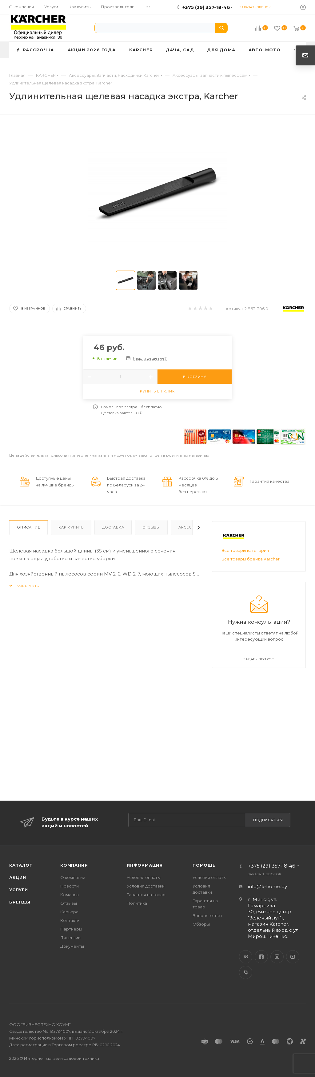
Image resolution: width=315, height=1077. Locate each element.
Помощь (204, 865)
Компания (74, 865)
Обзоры (201, 924)
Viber (245, 972)
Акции (17, 877)
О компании (72, 877)
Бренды (19, 901)
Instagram (277, 956)
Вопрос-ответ (207, 915)
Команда (69, 894)
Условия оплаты (144, 877)
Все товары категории (245, 550)
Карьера (69, 911)
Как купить (71, 527)
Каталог (20, 865)
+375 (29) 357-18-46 (206, 7)
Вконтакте (245, 956)
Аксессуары (191, 527)
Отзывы (151, 527)
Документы (72, 946)
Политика (137, 903)
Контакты (70, 920)
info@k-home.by (267, 886)
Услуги (18, 889)
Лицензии (70, 937)
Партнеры (71, 929)
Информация (145, 865)
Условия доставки (146, 886)
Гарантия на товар (146, 894)
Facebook (261, 956)
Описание (28, 527)
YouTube (292, 956)
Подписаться (268, 820)
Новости (69, 886)
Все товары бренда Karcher (250, 558)
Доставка (113, 527)
